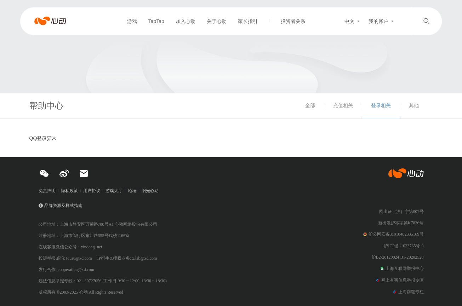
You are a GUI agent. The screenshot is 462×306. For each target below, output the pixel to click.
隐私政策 (69, 190)
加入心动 (185, 21)
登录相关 (381, 105)
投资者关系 (293, 21)
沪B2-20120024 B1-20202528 (398, 257)
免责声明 (47, 190)
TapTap (156, 21)
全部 (310, 105)
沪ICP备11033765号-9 (403, 245)
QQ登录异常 (43, 138)
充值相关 (343, 105)
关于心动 (217, 21)
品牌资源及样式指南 (63, 205)
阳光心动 (150, 190)
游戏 (132, 21)
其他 (414, 105)
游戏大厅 (113, 190)
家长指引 (248, 21)
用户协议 (91, 190)
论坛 (132, 190)
